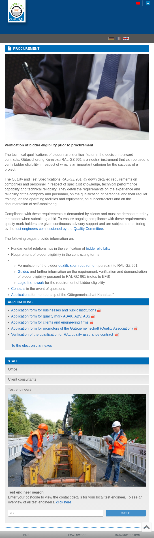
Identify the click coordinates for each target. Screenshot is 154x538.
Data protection (127, 535)
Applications (21, 295)
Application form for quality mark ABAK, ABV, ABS (53, 316)
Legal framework (31, 282)
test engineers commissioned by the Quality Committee (59, 229)
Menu (149, 38)
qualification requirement (77, 265)
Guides (23, 271)
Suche (125, 513)
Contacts (18, 289)
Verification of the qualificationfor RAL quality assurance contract (62, 334)
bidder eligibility (98, 248)
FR (118, 38)
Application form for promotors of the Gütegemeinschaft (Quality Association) (72, 328)
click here (63, 502)
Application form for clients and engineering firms (50, 322)
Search (141, 38)
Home (134, 38)
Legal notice (76, 535)
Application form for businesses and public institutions (53, 310)
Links (25, 535)
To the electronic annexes (31, 345)
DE (111, 38)
